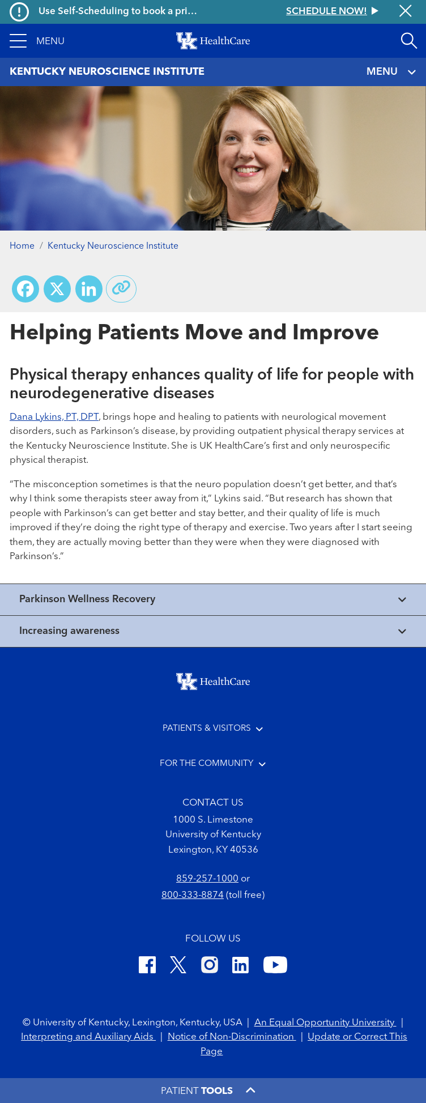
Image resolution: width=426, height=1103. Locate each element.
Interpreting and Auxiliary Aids (88, 1037)
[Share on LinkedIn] (89, 289)
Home (22, 246)
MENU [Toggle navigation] (391, 72)
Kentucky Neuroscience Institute (113, 246)
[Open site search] (409, 41)
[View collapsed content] (213, 599)
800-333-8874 (192, 895)
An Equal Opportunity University (325, 1023)
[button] (37, 41)
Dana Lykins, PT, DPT (54, 417)
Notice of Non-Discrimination (232, 1037)
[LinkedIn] (240, 966)
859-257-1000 (207, 879)
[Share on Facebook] (25, 289)
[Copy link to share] (121, 289)
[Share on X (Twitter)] (57, 289)
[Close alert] (405, 12)
